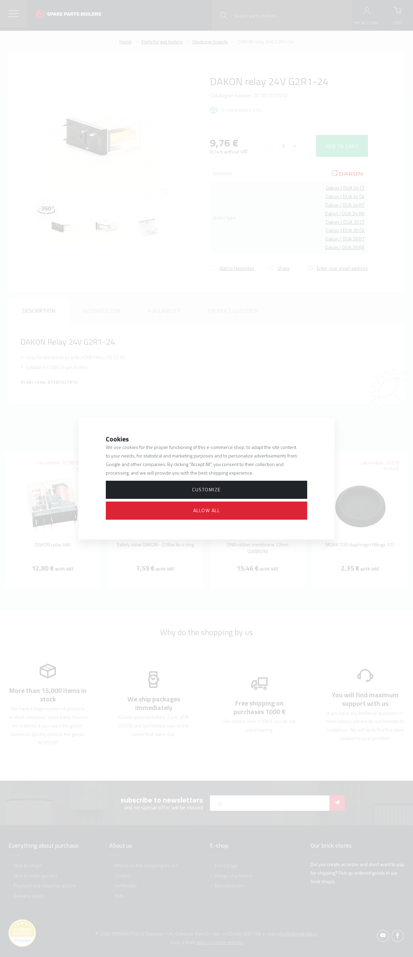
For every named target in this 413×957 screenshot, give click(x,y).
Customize (206, 489)
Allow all (206, 510)
